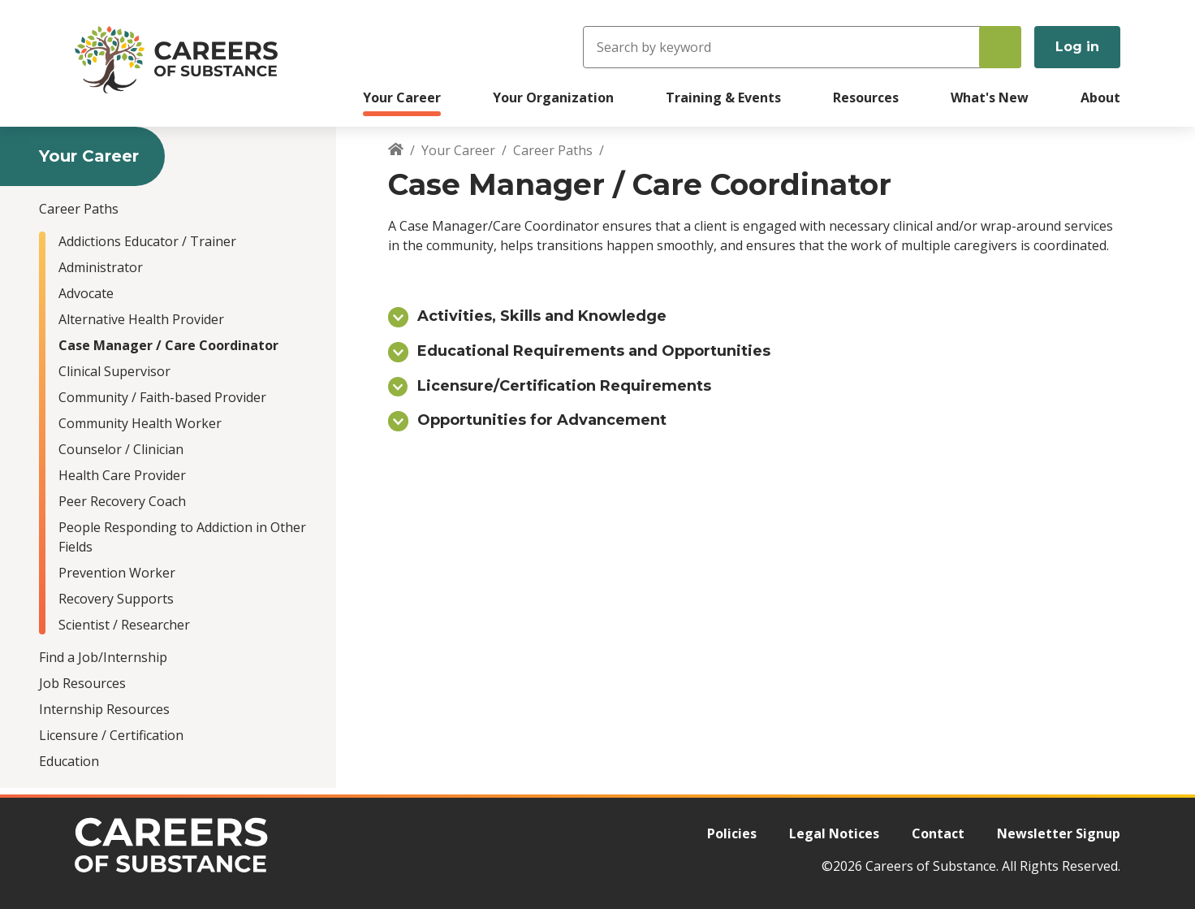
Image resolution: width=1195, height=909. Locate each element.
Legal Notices (834, 833)
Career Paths (79, 209)
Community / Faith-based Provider (162, 397)
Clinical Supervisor (114, 371)
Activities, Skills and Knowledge (542, 316)
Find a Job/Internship (103, 657)
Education (69, 761)
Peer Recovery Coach (122, 501)
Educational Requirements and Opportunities (593, 351)
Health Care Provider (122, 475)
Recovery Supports (116, 599)
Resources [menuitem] (866, 97)
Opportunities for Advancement (542, 420)
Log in (1077, 46)
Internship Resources (104, 709)
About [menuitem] (1100, 97)
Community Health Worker (140, 423)
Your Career (458, 150)
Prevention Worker (116, 573)
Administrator (100, 267)
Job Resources (82, 683)
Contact (938, 833)
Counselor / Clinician (120, 449)
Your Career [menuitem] (402, 97)
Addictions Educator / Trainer (147, 241)
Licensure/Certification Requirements (564, 386)
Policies (732, 833)
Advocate (86, 293)
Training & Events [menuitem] (723, 97)
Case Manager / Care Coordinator (168, 345)
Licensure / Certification (111, 735)
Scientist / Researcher (124, 625)
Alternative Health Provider (141, 319)
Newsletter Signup (1058, 833)
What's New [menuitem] (990, 97)
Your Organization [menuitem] (553, 97)
